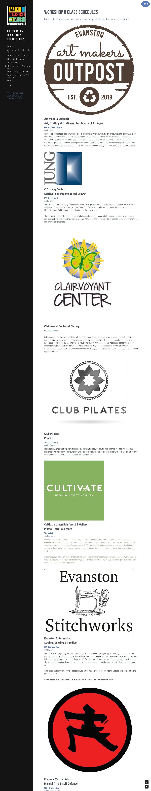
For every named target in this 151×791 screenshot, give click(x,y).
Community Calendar (18, 55)
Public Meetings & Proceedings (18, 76)
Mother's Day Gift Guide (19, 51)
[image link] (16, 15)
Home (10, 46)
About (10, 80)
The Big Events (15, 59)
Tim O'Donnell (131, 467)
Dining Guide (14, 62)
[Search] (9, 85)
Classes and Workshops (18, 67)
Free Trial (60, 336)
